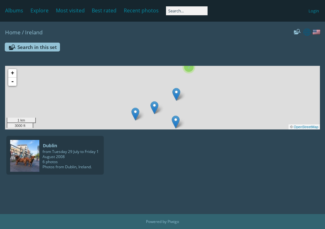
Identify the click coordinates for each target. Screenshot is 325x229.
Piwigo (173, 221)
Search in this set (37, 47)
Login (313, 11)
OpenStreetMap (306, 127)
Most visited (70, 10)
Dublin (50, 145)
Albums (14, 10)
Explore (39, 10)
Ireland (34, 32)
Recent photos (141, 10)
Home (13, 32)
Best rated (104, 10)
